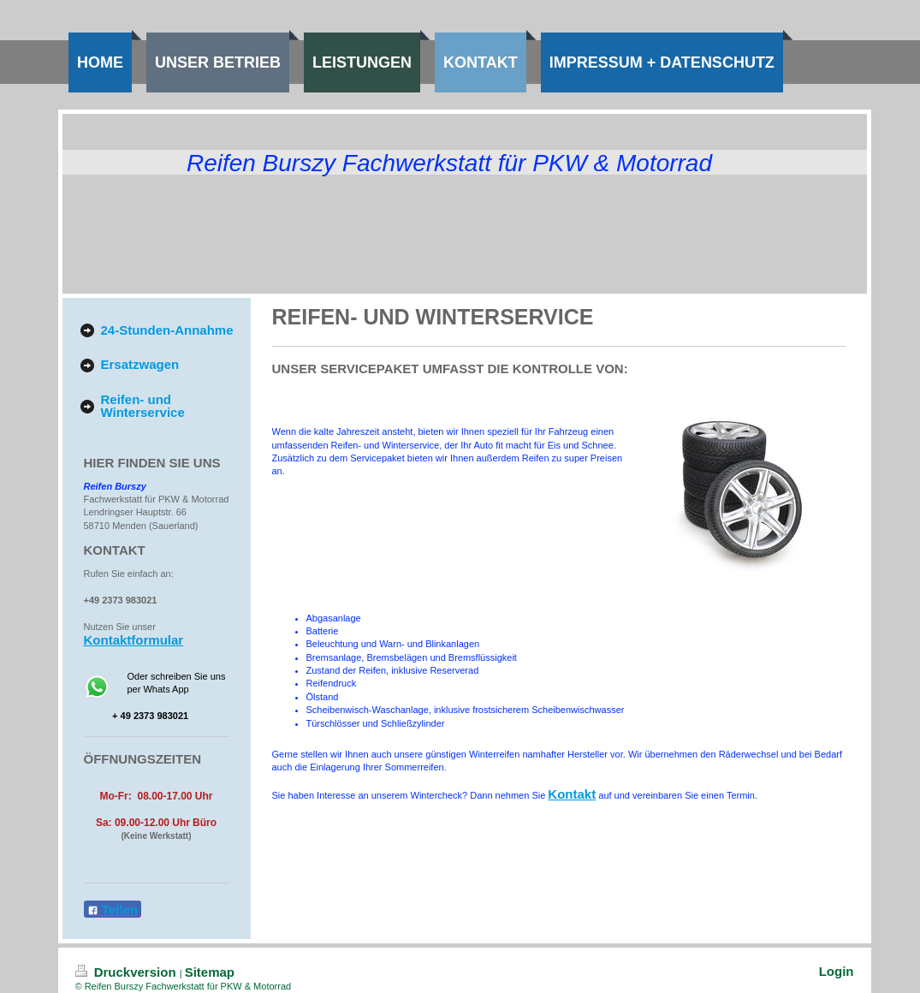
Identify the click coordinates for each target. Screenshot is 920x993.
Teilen (112, 909)
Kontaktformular (134, 640)
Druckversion (127, 972)
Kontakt (572, 794)
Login (836, 971)
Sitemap (209, 972)
